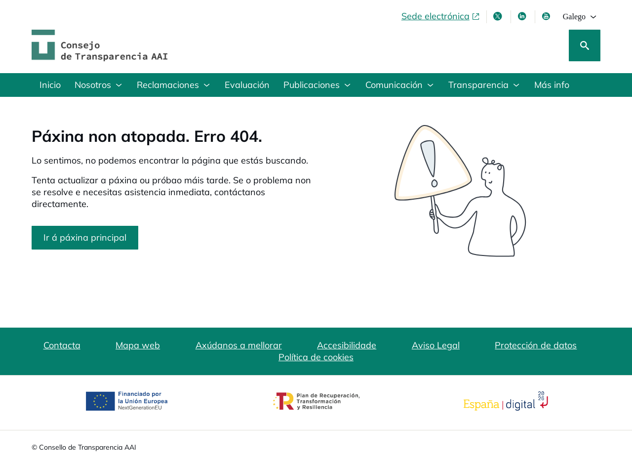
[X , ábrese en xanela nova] (499, 16)
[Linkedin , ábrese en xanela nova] (523, 16)
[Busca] (584, 45)
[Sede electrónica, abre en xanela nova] (440, 16)
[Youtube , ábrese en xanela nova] (547, 16)
